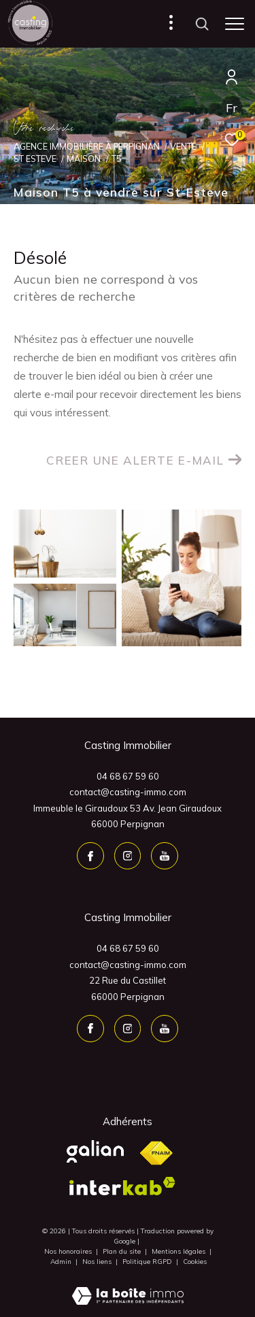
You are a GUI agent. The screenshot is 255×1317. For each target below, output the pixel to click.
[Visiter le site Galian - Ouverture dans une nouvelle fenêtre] (95, 1151)
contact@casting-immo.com (127, 791)
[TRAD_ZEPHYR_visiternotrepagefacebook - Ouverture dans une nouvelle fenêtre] (90, 855)
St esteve (35, 158)
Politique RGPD (147, 1261)
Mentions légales (179, 1251)
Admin (61, 1261)
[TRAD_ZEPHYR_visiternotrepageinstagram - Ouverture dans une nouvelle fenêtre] (127, 855)
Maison (84, 158)
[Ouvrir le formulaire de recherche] (201, 23)
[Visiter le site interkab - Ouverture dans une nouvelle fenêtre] (122, 1186)
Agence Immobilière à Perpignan (87, 146)
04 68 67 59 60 (128, 776)
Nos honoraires (69, 1251)
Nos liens (98, 1261)
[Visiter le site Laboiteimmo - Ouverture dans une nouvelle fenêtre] (128, 1287)
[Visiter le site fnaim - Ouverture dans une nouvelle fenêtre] (156, 1153)
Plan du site (123, 1251)
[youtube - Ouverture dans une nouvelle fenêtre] (164, 855)
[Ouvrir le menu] (234, 24)
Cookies (195, 1262)
